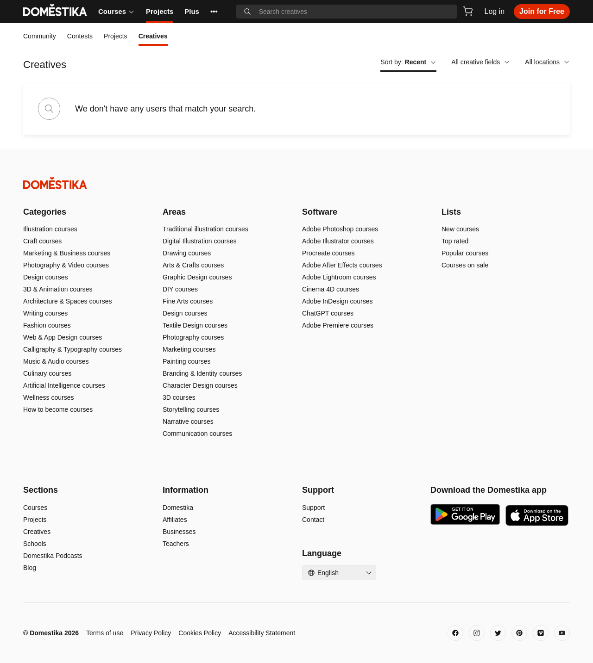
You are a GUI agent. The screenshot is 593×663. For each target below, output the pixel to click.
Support (313, 507)
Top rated (455, 241)
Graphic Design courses (197, 277)
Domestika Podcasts (52, 555)
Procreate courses (328, 253)
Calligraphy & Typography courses (72, 349)
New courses (460, 229)
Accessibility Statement (261, 633)
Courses (116, 11)
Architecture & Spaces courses (67, 301)
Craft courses (42, 241)
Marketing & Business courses (66, 253)
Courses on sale (465, 265)
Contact (313, 519)
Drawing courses (187, 253)
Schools (34, 543)
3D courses (179, 397)
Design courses (45, 277)
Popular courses (465, 253)
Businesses (179, 531)
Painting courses (187, 361)
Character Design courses (200, 385)
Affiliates (175, 519)
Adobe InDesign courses (337, 301)
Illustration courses (50, 229)
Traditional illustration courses (205, 229)
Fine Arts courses (188, 301)
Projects (159, 11)
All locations (547, 62)
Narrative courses (188, 421)
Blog (29, 567)
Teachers (176, 543)
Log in (495, 11)
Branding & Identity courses (202, 373)
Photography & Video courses (66, 265)
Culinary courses (47, 373)
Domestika (178, 507)
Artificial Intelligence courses (64, 385)
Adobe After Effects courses (342, 265)
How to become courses (58, 409)
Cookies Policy (199, 633)
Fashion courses (47, 325)
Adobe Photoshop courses (340, 229)
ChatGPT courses (327, 313)
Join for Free (541, 11)
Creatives (36, 531)
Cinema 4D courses (330, 289)
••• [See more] (214, 11)
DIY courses (180, 289)
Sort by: (408, 62)
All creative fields (480, 62)
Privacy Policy (151, 633)
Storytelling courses (191, 409)
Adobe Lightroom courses (339, 277)
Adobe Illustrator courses (338, 241)
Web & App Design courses (62, 337)
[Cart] (468, 11)
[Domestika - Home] (296, 183)
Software (319, 212)
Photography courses (193, 337)
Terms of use (104, 633)
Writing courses (45, 313)
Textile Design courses (195, 325)
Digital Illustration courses (200, 241)
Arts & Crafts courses (193, 265)
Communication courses (197, 433)
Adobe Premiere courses (337, 325)
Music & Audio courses (56, 361)
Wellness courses (48, 397)
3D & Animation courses (57, 289)
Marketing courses (189, 349)
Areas (174, 212)
